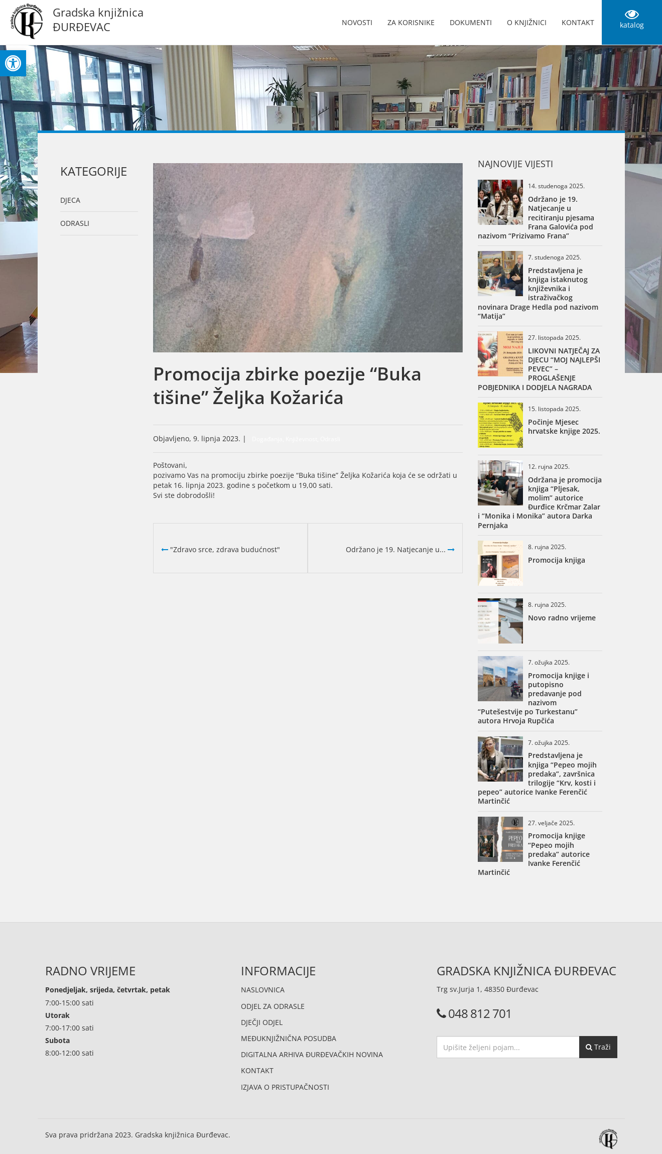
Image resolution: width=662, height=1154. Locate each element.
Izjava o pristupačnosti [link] (285, 1087)
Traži (598, 1047)
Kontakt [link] (578, 22)
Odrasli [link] (74, 223)
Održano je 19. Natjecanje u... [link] (400, 549)
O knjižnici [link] (527, 22)
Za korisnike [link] (411, 22)
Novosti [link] (357, 22)
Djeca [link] (70, 200)
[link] (13, 63)
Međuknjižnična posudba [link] (288, 1038)
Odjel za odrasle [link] (273, 1006)
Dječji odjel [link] (262, 1022)
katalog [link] (632, 19)
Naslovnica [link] (263, 989)
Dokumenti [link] (471, 22)
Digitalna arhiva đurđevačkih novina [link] (312, 1054)
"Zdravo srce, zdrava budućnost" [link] (220, 549)
